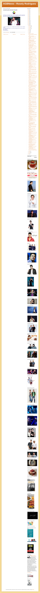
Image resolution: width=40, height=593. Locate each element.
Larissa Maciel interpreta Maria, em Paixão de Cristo (32, 139)
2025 (28, 10)
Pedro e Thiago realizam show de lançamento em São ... (31, 147)
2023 (28, 12)
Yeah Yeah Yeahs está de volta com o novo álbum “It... (32, 64)
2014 (28, 20)
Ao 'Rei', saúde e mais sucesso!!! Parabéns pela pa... (31, 83)
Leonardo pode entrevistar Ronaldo (32, 81)
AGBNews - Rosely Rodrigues (19, 3)
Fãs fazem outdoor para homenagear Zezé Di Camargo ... (32, 82)
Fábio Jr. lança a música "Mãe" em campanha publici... (32, 118)
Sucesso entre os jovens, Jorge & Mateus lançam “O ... (31, 66)
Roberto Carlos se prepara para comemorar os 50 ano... (31, 136)
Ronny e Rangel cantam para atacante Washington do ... (32, 146)
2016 (28, 18)
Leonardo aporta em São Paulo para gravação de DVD (32, 89)
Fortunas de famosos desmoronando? (32, 51)
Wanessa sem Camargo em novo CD (32, 101)
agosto (29, 29)
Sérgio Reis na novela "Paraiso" (31, 88)
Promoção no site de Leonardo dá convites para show (31, 131)
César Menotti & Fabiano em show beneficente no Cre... (32, 45)
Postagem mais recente (5, 34)
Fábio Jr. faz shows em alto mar (31, 122)
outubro (29, 27)
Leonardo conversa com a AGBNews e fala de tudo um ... (32, 52)
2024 (28, 11)
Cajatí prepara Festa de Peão (31, 80)
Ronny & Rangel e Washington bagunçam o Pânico (31, 123)
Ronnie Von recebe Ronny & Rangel (32, 43)
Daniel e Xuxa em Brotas (31, 33)
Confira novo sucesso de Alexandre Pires (32, 93)
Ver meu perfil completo (29, 572)
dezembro (30, 25)
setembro (30, 28)
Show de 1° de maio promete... (31, 53)
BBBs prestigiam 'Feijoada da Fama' (32, 41)
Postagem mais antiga (22, 34)
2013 (28, 21)
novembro (30, 26)
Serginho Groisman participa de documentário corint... (31, 145)
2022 (28, 13)
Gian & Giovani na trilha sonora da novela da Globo (32, 119)
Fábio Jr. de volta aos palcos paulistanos (32, 97)
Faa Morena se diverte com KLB (31, 128)
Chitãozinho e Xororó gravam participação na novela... (31, 40)
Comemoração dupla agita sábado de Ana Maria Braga (32, 135)
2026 (28, 9)
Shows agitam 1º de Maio (31, 44)
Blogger (33, 589)
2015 (28, 19)
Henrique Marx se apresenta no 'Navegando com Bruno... (31, 111)
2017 (28, 17)
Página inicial (14, 34)
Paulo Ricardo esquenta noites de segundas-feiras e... (31, 110)
